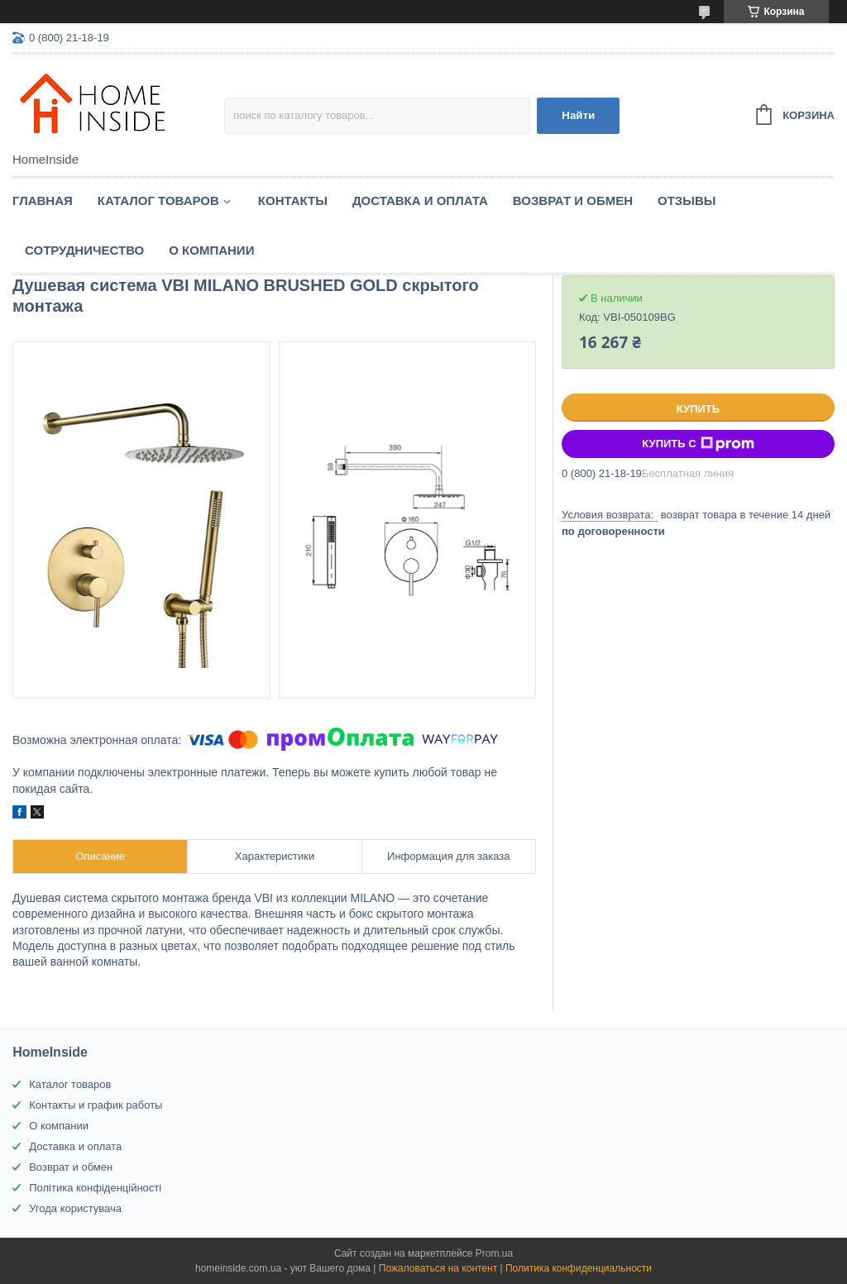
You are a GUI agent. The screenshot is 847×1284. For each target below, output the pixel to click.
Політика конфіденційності (95, 1187)
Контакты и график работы (95, 1105)
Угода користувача (75, 1208)
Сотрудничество (84, 250)
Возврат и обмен (573, 200)
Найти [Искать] (578, 115)
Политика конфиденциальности (578, 1268)
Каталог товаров (158, 200)
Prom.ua (494, 1253)
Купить (698, 409)
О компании (211, 250)
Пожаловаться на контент (438, 1268)
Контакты (293, 200)
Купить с (698, 444)
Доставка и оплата (420, 200)
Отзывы (686, 200)
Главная (42, 200)
